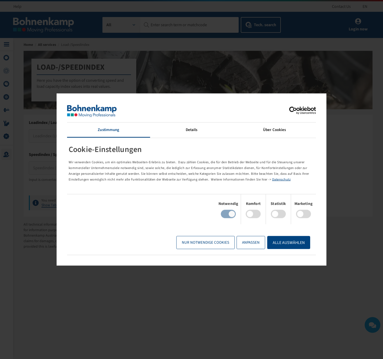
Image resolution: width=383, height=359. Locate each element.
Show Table (50, 205)
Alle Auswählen (289, 242)
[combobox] (121, 25)
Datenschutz (281, 179)
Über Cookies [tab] (274, 130)
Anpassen (251, 242)
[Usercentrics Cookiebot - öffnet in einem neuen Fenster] (293, 111)
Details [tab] (192, 130)
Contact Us (341, 6)
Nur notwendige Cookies (205, 242)
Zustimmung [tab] (108, 130)
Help (17, 6)
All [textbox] (108, 25)
